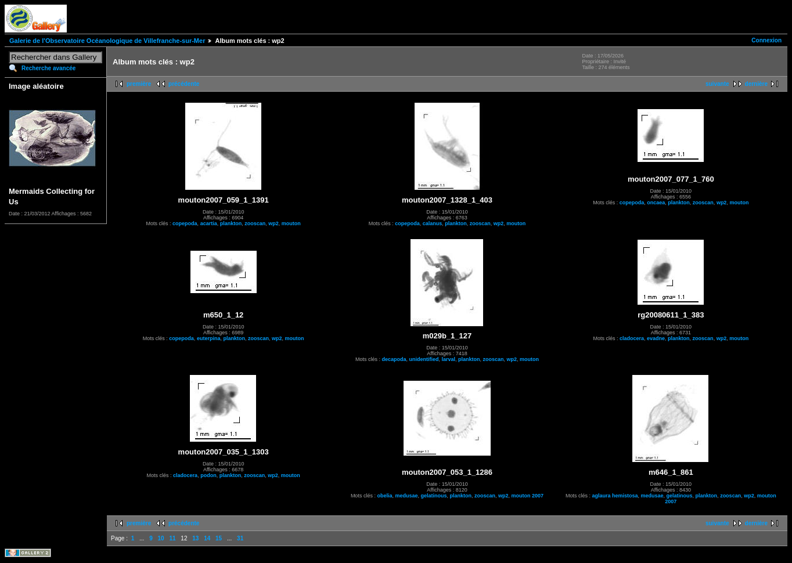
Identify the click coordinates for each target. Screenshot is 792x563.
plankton (231, 223)
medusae (406, 496)
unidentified (423, 359)
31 (240, 538)
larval (448, 359)
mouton (291, 223)
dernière (756, 84)
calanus (432, 223)
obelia (384, 496)
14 (207, 538)
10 (161, 538)
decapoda (393, 359)
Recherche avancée (48, 68)
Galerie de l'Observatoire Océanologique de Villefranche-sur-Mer (107, 40)
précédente (183, 84)
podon (208, 475)
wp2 (273, 223)
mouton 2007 (528, 496)
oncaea (656, 202)
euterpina (209, 338)
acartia (208, 223)
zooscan (254, 223)
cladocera (632, 338)
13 (195, 538)
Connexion (766, 40)
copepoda (184, 223)
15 (218, 538)
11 (172, 538)
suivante (717, 84)
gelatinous (433, 496)
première (139, 84)
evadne (656, 338)
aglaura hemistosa (615, 496)
